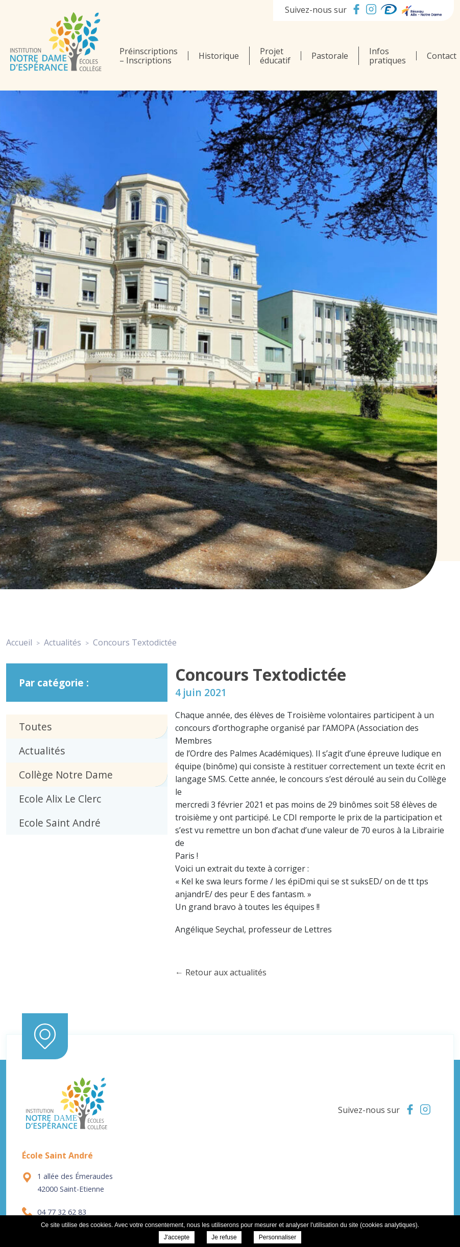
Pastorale (329, 55)
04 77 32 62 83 (54, 1212)
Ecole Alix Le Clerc (60, 799)
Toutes (35, 726)
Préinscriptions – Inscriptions (148, 56)
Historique (219, 55)
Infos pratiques (387, 56)
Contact (441, 55)
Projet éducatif (275, 56)
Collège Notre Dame (66, 775)
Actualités (42, 751)
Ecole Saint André (60, 823)
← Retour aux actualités (221, 972)
